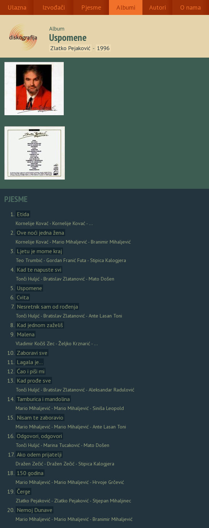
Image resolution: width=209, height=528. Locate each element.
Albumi (125, 7)
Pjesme (91, 7)
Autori (157, 7)
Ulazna (16, 7)
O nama (190, 7)
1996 (103, 48)
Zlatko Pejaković (70, 48)
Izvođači (53, 7)
